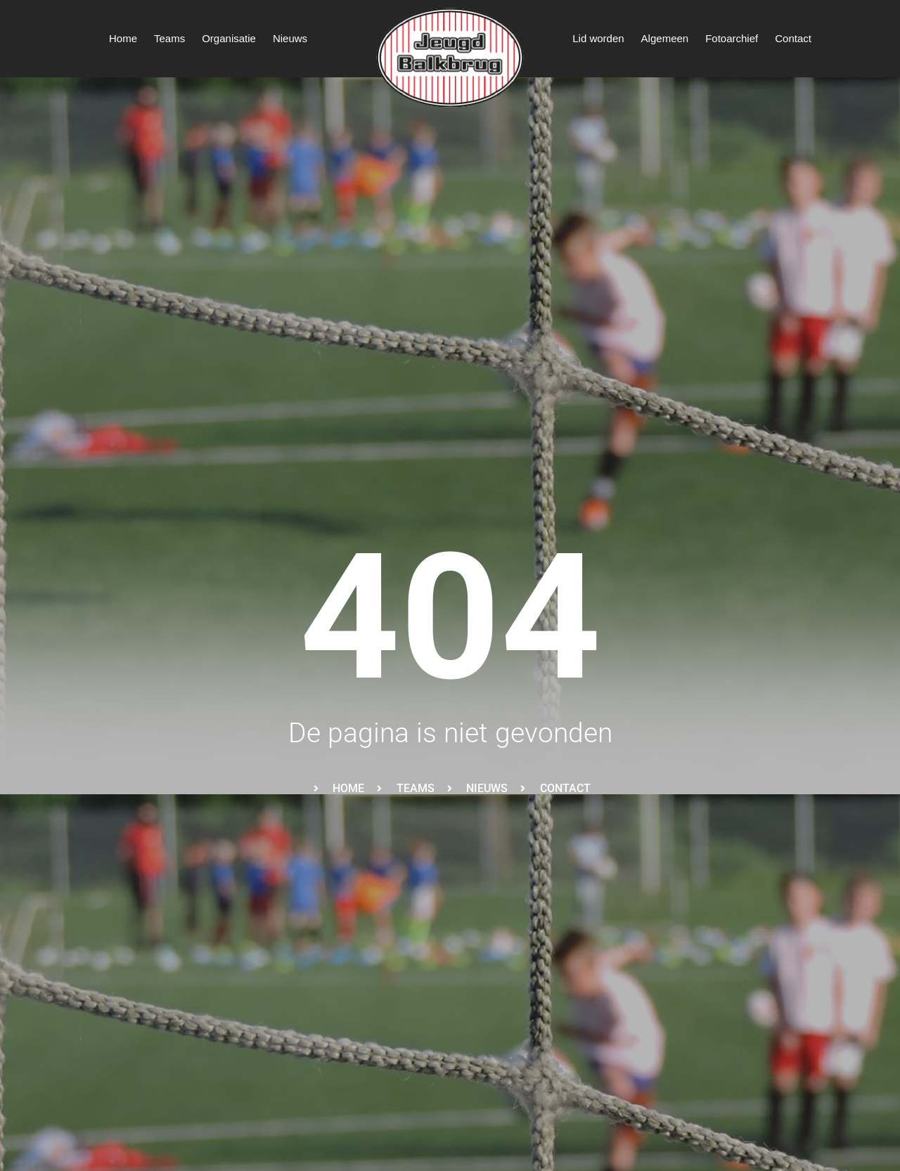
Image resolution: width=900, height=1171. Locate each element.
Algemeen (665, 38)
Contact (793, 38)
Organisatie (229, 38)
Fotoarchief (731, 38)
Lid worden (598, 38)
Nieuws (290, 38)
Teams (169, 38)
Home (123, 38)
